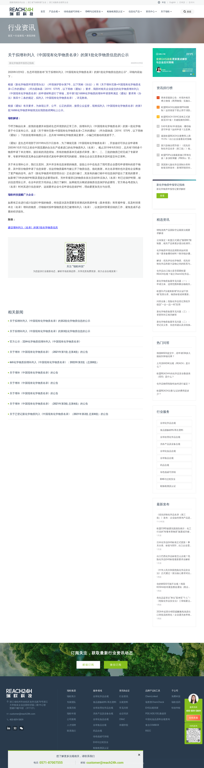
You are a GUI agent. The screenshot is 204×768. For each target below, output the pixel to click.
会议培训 (123, 713)
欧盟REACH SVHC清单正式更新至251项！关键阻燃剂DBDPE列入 (176, 118)
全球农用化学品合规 (170, 437)
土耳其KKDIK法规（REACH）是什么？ (173, 365)
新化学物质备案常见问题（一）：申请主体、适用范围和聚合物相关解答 (173, 283)
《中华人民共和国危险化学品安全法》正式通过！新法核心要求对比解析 (173, 572)
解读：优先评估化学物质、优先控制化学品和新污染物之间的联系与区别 (173, 262)
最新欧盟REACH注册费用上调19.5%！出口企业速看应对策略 (176, 137)
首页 (43, 11)
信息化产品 (135, 11)
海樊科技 (175, 696)
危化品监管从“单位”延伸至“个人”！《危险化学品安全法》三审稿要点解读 (174, 599)
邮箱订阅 (88, 664)
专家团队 (71, 702)
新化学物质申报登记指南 (21, 63)
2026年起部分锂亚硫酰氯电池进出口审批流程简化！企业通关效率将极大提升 (174, 613)
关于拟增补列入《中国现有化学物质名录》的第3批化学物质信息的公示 (50, 331)
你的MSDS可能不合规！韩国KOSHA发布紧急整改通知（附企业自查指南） (174, 586)
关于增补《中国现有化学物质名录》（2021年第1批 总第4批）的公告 (49, 351)
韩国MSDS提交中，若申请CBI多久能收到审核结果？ (174, 355)
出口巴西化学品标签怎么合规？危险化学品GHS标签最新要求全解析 (173, 558)
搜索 (187, 11)
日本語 (182, 2)
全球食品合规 (167, 458)
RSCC (148, 730)
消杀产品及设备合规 (170, 444)
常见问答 (123, 708)
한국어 (191, 2)
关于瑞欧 (166, 11)
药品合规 (164, 465)
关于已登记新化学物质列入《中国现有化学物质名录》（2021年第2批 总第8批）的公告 (59, 414)
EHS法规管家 (151, 708)
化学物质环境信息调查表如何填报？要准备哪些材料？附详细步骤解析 (173, 252)
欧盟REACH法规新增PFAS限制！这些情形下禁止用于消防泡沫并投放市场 (175, 109)
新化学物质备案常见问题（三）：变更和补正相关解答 (173, 313)
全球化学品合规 (168, 423)
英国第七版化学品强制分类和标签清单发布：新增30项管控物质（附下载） (175, 166)
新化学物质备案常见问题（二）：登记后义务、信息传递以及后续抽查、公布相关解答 (173, 323)
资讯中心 (151, 11)
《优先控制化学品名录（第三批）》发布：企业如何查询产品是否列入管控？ (173, 516)
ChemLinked (151, 696)
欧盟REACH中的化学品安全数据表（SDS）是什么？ (174, 375)
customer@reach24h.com (104, 762)
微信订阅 (115, 664)
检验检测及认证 (116, 11)
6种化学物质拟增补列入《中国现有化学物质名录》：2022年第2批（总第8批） (54, 362)
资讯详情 (30, 35)
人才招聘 (71, 725)
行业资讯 (19, 35)
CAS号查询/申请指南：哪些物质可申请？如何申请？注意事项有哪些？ (176, 128)
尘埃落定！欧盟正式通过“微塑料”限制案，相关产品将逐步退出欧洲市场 (174, 242)
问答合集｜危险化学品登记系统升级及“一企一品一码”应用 (173, 303)
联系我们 (71, 730)
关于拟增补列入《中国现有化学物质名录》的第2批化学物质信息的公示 (50, 320)
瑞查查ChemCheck (154, 702)
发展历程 (71, 708)
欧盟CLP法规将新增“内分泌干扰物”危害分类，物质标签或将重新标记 (174, 293)
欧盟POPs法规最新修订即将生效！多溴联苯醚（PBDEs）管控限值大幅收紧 (176, 157)
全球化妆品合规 (168, 451)
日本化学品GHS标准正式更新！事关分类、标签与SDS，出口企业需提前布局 (174, 544)
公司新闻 (71, 719)
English (172, 2)
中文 (164, 2)
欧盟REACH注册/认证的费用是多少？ (173, 392)
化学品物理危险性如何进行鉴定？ (173, 383)
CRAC (122, 719)
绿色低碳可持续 (73, 11)
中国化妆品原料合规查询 (157, 719)
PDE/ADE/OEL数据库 (155, 713)
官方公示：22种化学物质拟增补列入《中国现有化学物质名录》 (45, 341)
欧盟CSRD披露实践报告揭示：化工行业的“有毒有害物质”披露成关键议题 (174, 530)
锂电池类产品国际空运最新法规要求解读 (173, 231)
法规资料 (123, 702)
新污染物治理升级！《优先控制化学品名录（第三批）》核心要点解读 (175, 147)
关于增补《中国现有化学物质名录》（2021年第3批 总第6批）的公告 (49, 403)
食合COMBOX (152, 725)
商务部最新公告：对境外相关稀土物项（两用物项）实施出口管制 (175, 99)
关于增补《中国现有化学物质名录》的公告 (34, 372)
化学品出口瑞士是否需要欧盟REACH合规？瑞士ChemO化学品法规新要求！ (174, 272)
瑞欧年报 (71, 713)
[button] (191, 74)
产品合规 (54, 11)
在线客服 (193, 717)
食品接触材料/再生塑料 (171, 430)
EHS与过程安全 (94, 11)
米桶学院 (123, 725)
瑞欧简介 (71, 696)
